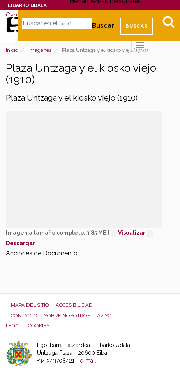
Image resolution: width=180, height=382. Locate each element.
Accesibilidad (74, 305)
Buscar (103, 25)
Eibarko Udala (27, 5)
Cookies (38, 326)
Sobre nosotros (67, 315)
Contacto (24, 315)
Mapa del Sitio (30, 305)
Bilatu (168, 22)
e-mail (88, 360)
